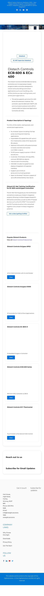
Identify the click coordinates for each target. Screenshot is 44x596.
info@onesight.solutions (10, 513)
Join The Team (7, 545)
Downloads (6, 538)
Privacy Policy (7, 542)
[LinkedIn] (6, 561)
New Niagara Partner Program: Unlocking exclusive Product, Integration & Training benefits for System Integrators (22, 5)
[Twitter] (12, 561)
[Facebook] (3, 561)
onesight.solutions (9, 517)
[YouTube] (9, 561)
